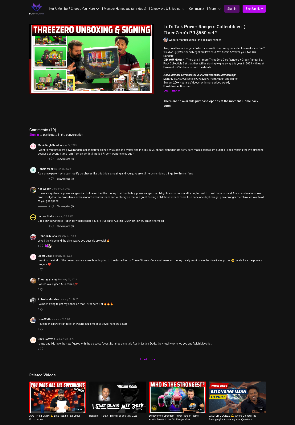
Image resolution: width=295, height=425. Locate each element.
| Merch (214, 8)
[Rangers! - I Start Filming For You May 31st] (117, 416)
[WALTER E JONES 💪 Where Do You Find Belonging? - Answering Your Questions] (237, 417)
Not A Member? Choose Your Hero (74, 8)
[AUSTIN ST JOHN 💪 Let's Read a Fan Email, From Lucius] (57, 417)
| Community (195, 8)
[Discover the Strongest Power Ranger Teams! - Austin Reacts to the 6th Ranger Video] (177, 417)
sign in (34, 135)
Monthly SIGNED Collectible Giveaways (186, 78)
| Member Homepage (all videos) (124, 8)
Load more (147, 359)
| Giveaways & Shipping (166, 8)
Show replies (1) (65, 159)
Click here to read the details (194, 67)
